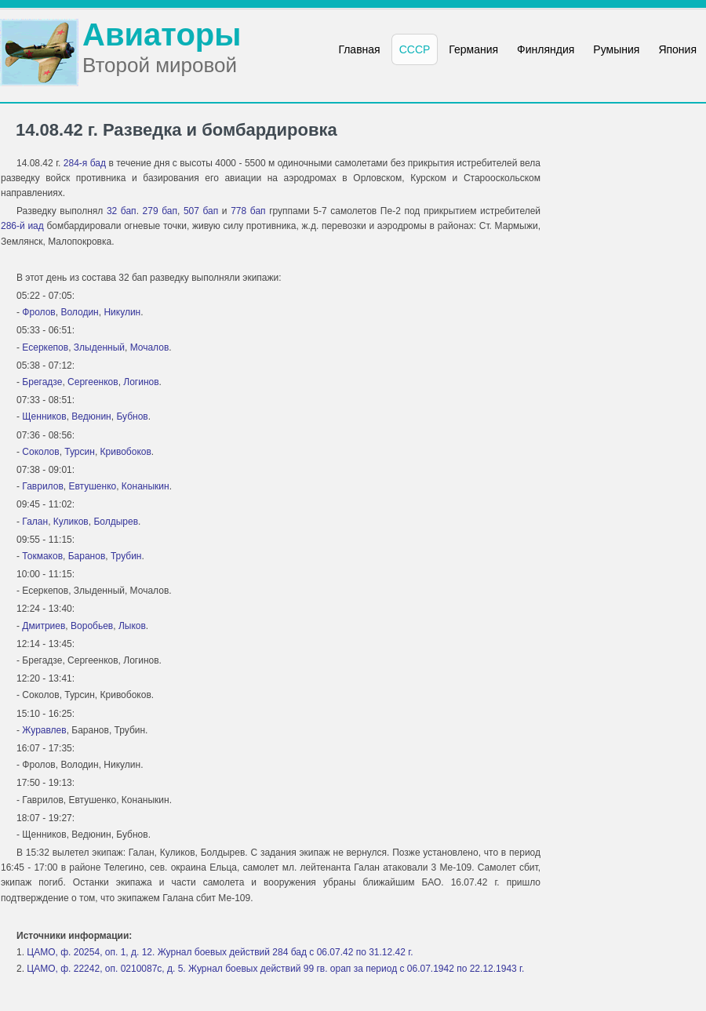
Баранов (87, 556)
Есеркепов (45, 347)
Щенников (44, 416)
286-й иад (22, 225)
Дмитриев (43, 625)
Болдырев (115, 521)
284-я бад (85, 163)
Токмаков (42, 556)
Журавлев (44, 730)
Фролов (38, 312)
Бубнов (131, 416)
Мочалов (149, 347)
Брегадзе (42, 381)
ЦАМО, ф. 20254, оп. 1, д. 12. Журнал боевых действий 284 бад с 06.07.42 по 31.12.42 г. (220, 952)
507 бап (201, 210)
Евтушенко (92, 486)
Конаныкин (145, 486)
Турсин (79, 451)
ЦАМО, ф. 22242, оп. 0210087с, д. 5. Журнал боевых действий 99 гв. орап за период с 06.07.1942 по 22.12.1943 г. (275, 968)
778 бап (248, 210)
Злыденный (99, 347)
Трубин (126, 556)
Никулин (122, 312)
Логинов (140, 381)
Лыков (132, 625)
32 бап (121, 210)
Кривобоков (125, 451)
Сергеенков (92, 381)
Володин (79, 312)
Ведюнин (91, 416)
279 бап (160, 210)
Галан (35, 521)
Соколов (40, 451)
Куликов (71, 521)
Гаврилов (42, 486)
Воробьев (92, 625)
